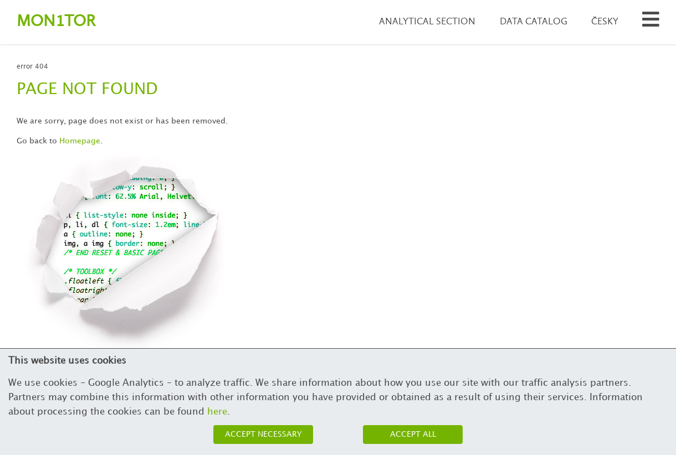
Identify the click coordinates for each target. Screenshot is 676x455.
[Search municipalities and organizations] (650, 22)
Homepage (79, 140)
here (217, 411)
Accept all (413, 434)
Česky (604, 22)
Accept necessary (263, 434)
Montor (56, 22)
